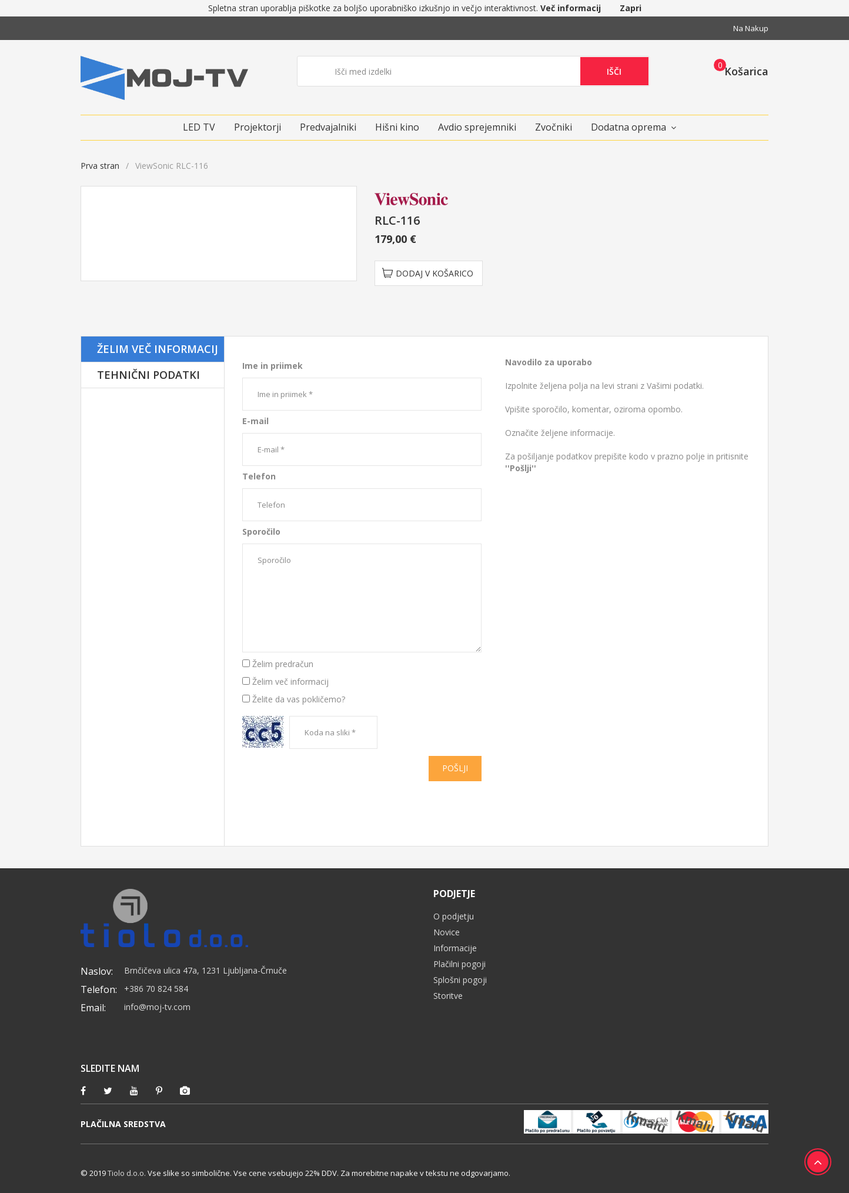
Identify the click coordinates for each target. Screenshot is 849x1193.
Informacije (455, 948)
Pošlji (455, 768)
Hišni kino (397, 127)
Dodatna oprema (628, 127)
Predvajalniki (328, 127)
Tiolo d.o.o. (127, 1173)
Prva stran (100, 165)
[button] (737, 70)
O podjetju (453, 916)
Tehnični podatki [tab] (148, 375)
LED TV (199, 127)
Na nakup (750, 28)
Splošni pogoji (460, 979)
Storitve (448, 995)
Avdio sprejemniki (477, 127)
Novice (446, 932)
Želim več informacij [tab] (157, 349)
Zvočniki (553, 127)
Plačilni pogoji (459, 963)
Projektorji (257, 127)
